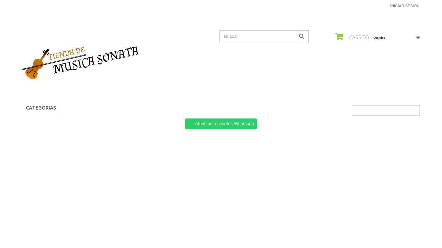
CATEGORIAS (41, 107)
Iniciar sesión (405, 6)
